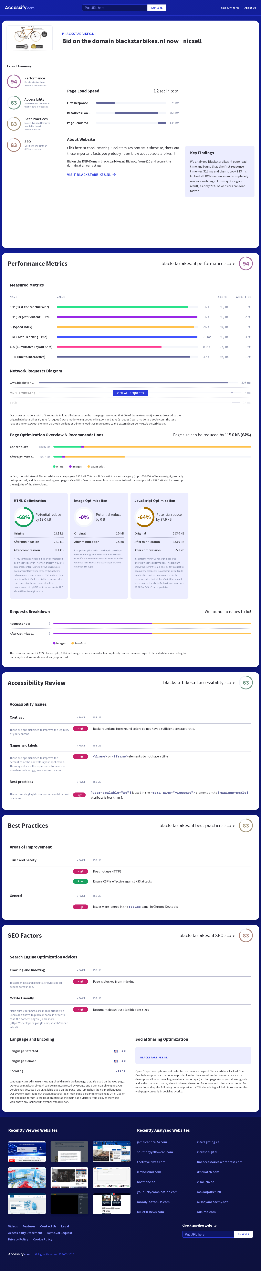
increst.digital (207, 1152)
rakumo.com (206, 1212)
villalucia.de (205, 1182)
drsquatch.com (208, 1172)
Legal (65, 1226)
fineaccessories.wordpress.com (219, 1162)
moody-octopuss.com (153, 1202)
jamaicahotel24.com (152, 1142)
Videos (13, 1226)
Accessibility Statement (25, 1233)
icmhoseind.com (149, 1172)
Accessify (19, 7)
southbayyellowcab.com (155, 1152)
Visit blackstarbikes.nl (92, 174)
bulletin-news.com (150, 1212)
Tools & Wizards (229, 8)
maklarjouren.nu (209, 1192)
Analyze (157, 8)
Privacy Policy (18, 1239)
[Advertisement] (158, 70)
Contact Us (48, 1226)
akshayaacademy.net (212, 1202)
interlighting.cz (208, 1142)
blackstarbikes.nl (79, 33)
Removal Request (59, 1233)
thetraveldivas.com (151, 1162)
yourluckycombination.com (157, 1192)
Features (29, 1226)
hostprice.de (146, 1182)
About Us (250, 8)
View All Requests (130, 393)
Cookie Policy (42, 1239)
